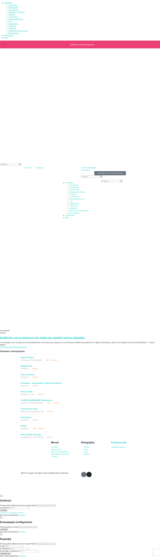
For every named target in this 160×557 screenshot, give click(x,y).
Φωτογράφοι (13, 33)
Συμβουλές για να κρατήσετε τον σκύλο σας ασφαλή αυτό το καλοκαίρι (42, 337)
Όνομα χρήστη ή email (9, 527)
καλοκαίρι (9, 347)
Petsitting (12, 26)
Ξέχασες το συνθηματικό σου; (12, 512)
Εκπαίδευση (13, 7)
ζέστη (2, 347)
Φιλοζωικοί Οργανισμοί (18, 31)
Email (2, 546)
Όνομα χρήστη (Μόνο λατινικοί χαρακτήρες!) (18, 505)
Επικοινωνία (8, 35)
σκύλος (24, 347)
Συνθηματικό (5, 508)
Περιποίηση (13, 10)
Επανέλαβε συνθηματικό (10, 551)
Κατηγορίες (8, 3)
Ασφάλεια (12, 28)
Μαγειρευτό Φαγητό (16, 12)
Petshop (11, 14)
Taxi (10, 21)
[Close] (1, 496)
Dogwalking (13, 24)
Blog (6, 38)
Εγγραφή (22, 515)
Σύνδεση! (22, 556)
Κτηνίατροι (13, 5)
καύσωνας (17, 347)
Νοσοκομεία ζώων (15, 19)
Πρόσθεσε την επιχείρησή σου (82, 44)
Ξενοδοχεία (13, 17)
